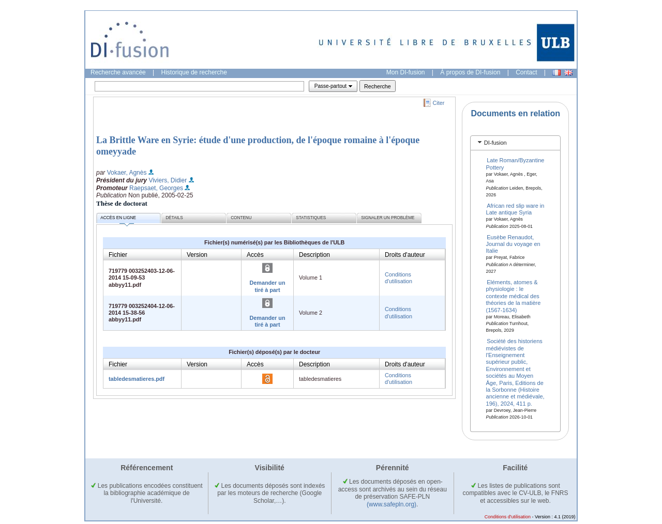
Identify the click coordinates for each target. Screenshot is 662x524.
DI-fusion (495, 143)
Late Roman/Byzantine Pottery (515, 163)
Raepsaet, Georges (156, 188)
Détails (174, 217)
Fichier (118, 254)
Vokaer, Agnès (127, 172)
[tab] (515, 142)
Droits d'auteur (405, 254)
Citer (439, 103)
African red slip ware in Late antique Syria (515, 209)
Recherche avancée (118, 72)
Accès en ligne (118, 219)
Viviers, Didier (167, 180)
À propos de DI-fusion (470, 72)
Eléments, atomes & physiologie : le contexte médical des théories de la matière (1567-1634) (513, 296)
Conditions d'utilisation (398, 277)
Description (314, 254)
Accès (255, 254)
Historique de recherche (194, 72)
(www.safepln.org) (391, 504)
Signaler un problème (387, 217)
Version (197, 254)
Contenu (241, 217)
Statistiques (311, 217)
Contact (526, 72)
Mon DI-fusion (405, 72)
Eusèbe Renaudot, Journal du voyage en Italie (513, 244)
